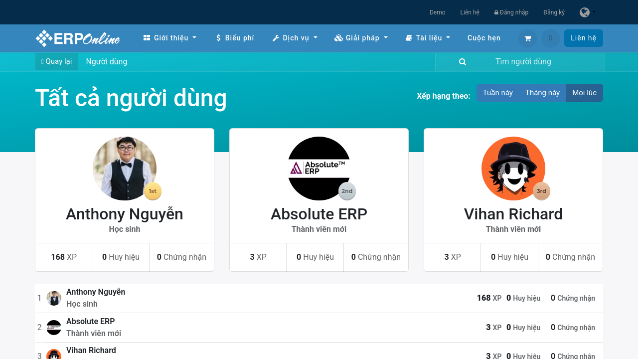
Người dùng (106, 61)
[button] (550, 38)
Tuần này (498, 92)
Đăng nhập (511, 12)
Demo (438, 12)
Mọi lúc (584, 92)
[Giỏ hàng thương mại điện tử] (527, 38)
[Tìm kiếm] (460, 62)
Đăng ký (554, 12)
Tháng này (542, 92)
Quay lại (56, 61)
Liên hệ (470, 12)
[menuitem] (169, 38)
